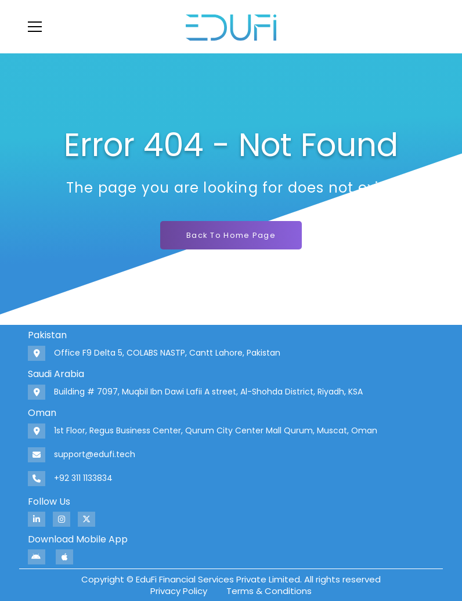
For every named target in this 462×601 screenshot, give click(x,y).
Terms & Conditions (269, 591)
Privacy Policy (178, 591)
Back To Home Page (231, 235)
